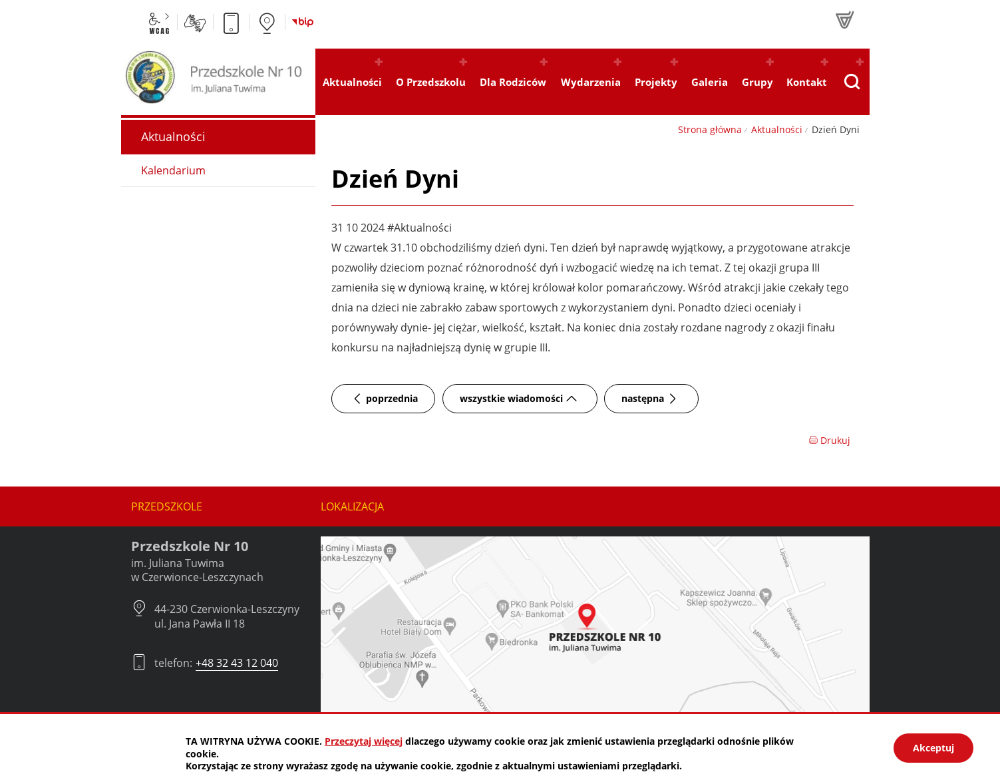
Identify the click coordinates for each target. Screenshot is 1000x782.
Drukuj (829, 440)
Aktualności (776, 129)
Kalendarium (173, 170)
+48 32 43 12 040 (237, 663)
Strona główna (710, 129)
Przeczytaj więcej (364, 741)
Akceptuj (933, 747)
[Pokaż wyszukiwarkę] (852, 82)
